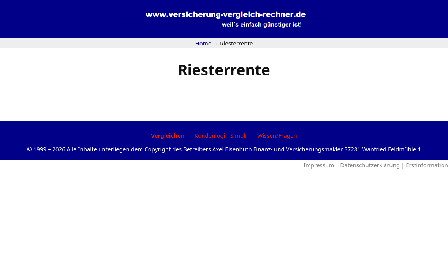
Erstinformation (427, 165)
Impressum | (322, 165)
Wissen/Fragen (277, 135)
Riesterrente (224, 70)
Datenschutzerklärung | (373, 165)
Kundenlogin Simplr (221, 135)
